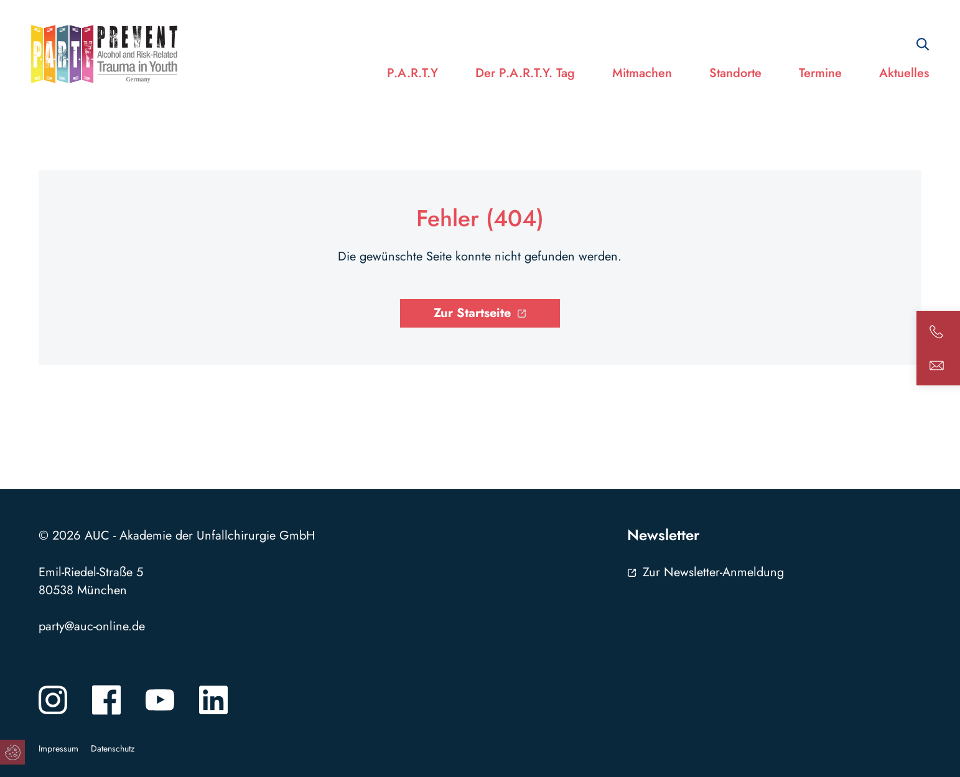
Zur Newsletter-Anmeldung (713, 572)
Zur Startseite (472, 313)
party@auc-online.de (92, 626)
